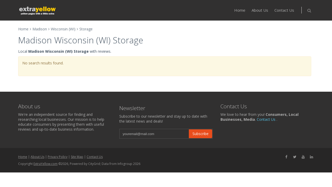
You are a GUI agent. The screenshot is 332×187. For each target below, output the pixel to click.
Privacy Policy (57, 157)
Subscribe (200, 133)
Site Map (77, 157)
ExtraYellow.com (45, 164)
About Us (260, 10)
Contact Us (284, 10)
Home (239, 10)
